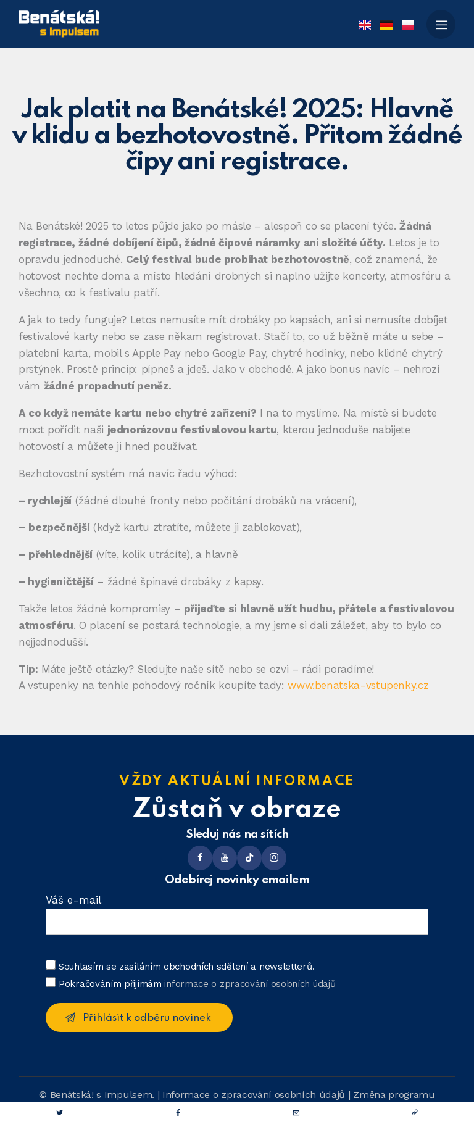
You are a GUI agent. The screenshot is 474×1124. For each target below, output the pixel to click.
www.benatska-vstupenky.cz (358, 685)
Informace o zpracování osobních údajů (253, 1095)
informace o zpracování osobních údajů (249, 984)
